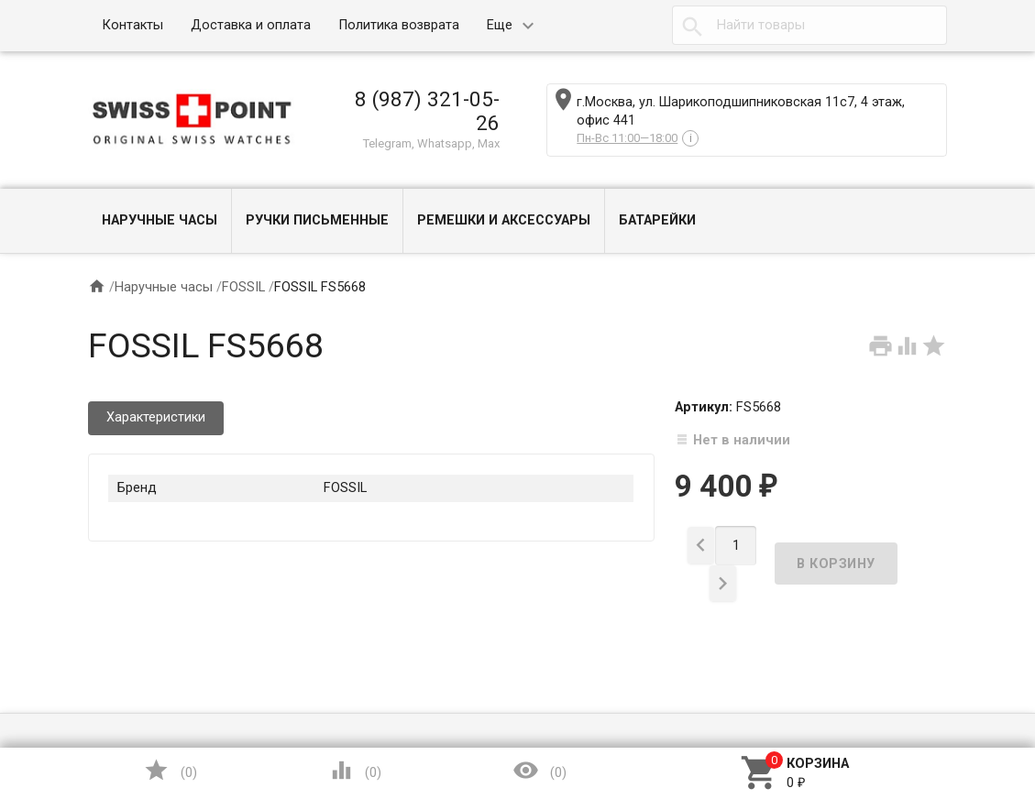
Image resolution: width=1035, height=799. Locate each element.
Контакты (132, 25)
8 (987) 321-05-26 (427, 111)
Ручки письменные (317, 220)
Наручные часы (159, 220)
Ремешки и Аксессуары (503, 220)
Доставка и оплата (251, 25)
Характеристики (155, 417)
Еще (499, 25)
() (169, 770)
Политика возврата (398, 25)
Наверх (958, 710)
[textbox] (809, 25)
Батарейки (657, 220)
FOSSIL (243, 287)
